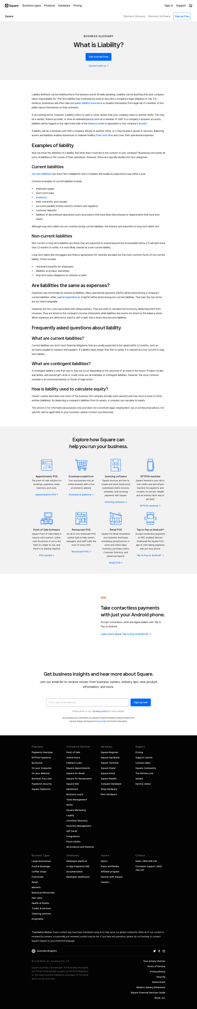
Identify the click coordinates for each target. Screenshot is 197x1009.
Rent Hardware (109, 794)
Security (160, 977)
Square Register (109, 752)
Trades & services (41, 908)
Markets (36, 887)
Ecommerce (81, 494)
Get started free (98, 56)
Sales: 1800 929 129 (146, 861)
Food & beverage (41, 866)
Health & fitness (40, 903)
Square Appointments (78, 768)
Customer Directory (76, 820)
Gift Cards (71, 831)
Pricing (139, 752)
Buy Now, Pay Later (42, 778)
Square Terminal (109, 763)
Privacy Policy (101, 721)
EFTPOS (150, 506)
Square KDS (72, 784)
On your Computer (42, 768)
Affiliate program (110, 871)
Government (158, 982)
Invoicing (116, 502)
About (104, 861)
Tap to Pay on (150, 555)
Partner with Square (112, 877)
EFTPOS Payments (41, 757)
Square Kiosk (108, 773)
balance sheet (96, 123)
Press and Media (110, 866)
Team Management (76, 799)
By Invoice (37, 763)
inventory (41, 197)
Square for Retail (75, 773)
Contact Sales (143, 763)
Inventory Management (78, 826)
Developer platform (76, 861)
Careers (105, 882)
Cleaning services (41, 913)
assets (143, 123)
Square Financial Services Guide (148, 992)
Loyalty (70, 815)
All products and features (80, 847)
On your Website (41, 773)
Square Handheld (110, 757)
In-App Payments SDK (77, 866)
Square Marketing (76, 810)
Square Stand (108, 768)
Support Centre (143, 757)
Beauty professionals (43, 892)
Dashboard (72, 789)
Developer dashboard (77, 877)
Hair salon (37, 898)
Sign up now (141, 702)
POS (46, 555)
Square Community (145, 768)
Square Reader (109, 778)
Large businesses (41, 861)
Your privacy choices (154, 961)
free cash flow (104, 135)
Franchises (38, 877)
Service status (143, 784)
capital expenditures (68, 297)
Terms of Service (156, 966)
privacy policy (100, 711)
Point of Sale (73, 752)
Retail (116, 563)
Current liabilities (42, 173)
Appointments (46, 494)
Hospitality (37, 919)
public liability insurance (88, 103)
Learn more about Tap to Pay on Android (126, 634)
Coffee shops (39, 871)
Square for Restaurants (79, 778)
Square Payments (41, 789)
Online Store (73, 757)
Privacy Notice (157, 971)
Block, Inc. (160, 998)
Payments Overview (42, 752)
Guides (139, 778)
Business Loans (74, 794)
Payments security (42, 784)
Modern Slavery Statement (151, 987)
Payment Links (74, 763)
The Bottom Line (144, 773)
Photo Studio (73, 841)
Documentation (74, 871)
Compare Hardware (111, 784)
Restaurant (81, 551)
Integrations (73, 836)
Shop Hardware (109, 789)
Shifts (69, 805)
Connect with (98, 66)
